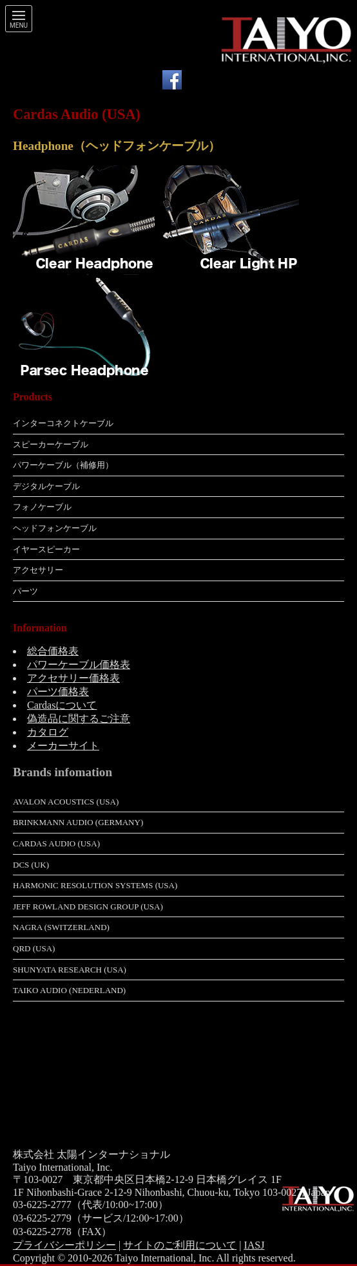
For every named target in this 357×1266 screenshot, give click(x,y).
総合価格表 (53, 651)
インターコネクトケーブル (63, 423)
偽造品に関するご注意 (78, 718)
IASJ (254, 1245)
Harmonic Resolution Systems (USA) (95, 885)
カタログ (47, 732)
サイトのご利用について (179, 1245)
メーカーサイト (63, 745)
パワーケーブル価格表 (78, 664)
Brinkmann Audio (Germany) (78, 822)
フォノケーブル (42, 507)
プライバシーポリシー (64, 1245)
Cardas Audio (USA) (56, 843)
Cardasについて (62, 705)
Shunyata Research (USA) (69, 969)
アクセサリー (38, 570)
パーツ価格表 (58, 691)
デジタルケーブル (46, 486)
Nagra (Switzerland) (61, 927)
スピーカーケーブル (50, 444)
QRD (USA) (34, 948)
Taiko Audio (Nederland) (69, 990)
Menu (19, 26)
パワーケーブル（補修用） (63, 465)
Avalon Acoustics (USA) (66, 801)
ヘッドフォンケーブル (55, 528)
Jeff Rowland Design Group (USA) (88, 906)
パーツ (25, 591)
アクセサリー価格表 (73, 678)
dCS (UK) (31, 865)
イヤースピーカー (46, 549)
